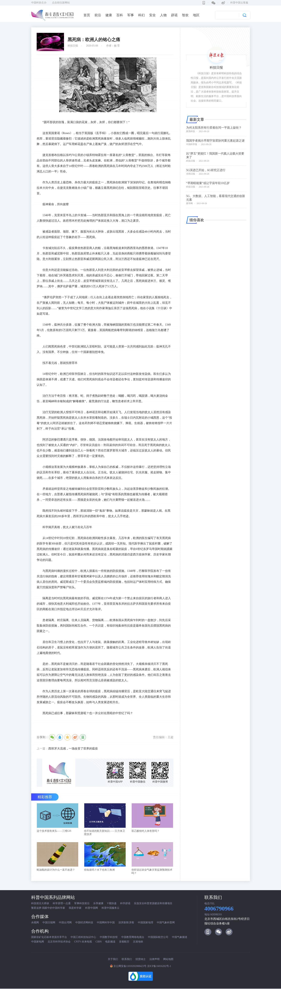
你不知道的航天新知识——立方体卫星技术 (104, 833)
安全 (152, 15)
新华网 (189, 203)
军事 (130, 15)
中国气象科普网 (166, 923)
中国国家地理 (145, 923)
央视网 (35, 923)
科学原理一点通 (62, 903)
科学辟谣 (125, 903)
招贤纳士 (140, 959)
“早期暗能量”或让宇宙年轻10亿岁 (208, 183)
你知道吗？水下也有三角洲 (99, 870)
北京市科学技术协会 (59, 942)
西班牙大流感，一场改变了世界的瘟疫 (73, 748)
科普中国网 (91, 908)
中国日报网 (48, 923)
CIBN (99, 942)
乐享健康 (98, 903)
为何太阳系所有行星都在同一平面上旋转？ (214, 127)
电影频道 (110, 942)
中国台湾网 (65, 923)
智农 (185, 15)
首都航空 (124, 942)
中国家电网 (37, 942)
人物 (163, 15)
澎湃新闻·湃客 (126, 923)
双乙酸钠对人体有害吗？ (145, 831)
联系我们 (127, 959)
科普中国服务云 (110, 908)
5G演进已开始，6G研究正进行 (205, 170)
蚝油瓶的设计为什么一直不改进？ (56, 870)
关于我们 (113, 959)
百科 (119, 15)
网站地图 (168, 959)
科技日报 (190, 161)
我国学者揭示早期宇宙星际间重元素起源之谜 (215, 140)
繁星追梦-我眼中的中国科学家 (48, 908)
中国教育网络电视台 (132, 937)
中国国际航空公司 (158, 937)
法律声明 (154, 959)
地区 (196, 15)
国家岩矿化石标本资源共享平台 (49, 937)
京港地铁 (138, 942)
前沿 (97, 15)
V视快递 (112, 903)
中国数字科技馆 (109, 937)
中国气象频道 (179, 937)
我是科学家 (75, 908)
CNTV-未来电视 (83, 942)
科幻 (141, 15)
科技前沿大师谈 (40, 903)
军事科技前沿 (82, 903)
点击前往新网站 (61, 2)
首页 (87, 15)
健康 (108, 15)
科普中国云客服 (239, 2)
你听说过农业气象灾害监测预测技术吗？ (151, 872)
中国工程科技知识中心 (83, 937)
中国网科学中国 (106, 923)
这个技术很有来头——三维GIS (54, 831)
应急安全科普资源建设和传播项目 (153, 903)
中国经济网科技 (84, 923)
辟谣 (174, 15)
